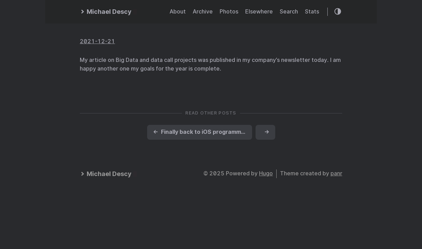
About (178, 11)
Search (289, 11)
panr (336, 173)
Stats (312, 11)
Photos (229, 11)
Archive (203, 11)
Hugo (266, 173)
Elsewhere (259, 11)
